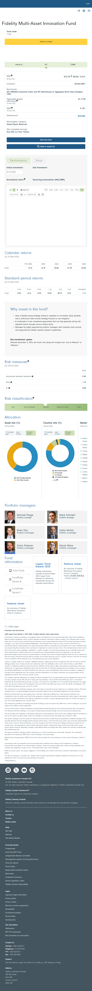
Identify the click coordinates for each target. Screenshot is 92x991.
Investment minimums (13, 877)
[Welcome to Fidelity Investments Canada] (15, 4)
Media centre (10, 822)
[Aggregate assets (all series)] (17, 100)
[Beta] (11, 382)
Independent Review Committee (17, 856)
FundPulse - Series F (18, 590)
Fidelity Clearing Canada (15, 799)
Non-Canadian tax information (17, 936)
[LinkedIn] (8, 770)
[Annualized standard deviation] (32, 376)
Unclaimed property (13, 913)
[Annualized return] (24, 179)
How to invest (46, 42)
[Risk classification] (33, 397)
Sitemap (8, 835)
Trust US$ (10, 132)
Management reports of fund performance (21, 859)
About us (8, 811)
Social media (10, 916)
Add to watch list (47, 147)
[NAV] (12, 75)
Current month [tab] (29, 433)
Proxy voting (10, 866)
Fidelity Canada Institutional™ (17, 790)
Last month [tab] (18, 433)
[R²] (9, 388)
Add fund (26, 190)
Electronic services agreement (16, 906)
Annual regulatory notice (14, 881)
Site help (8, 831)
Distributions (9, 928)
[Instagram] (32, 770)
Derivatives (9, 874)
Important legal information (16, 895)
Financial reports (11, 863)
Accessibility (9, 909)
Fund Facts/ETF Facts (13, 852)
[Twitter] (16, 770)
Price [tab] (39, 160)
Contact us (9, 815)
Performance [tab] (18, 160)
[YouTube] (24, 770)
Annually (81, 116)
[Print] (84, 11)
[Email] (89, 11)
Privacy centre (10, 902)
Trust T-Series (23, 132)
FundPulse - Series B (18, 580)
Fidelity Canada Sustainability (16, 884)
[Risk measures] (28, 361)
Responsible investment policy (16, 870)
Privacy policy (10, 898)
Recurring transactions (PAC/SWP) (49, 180)
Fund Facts (18, 570)
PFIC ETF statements (13, 932)
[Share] (79, 11)
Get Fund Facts (46, 140)
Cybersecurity (10, 920)
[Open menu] (46, 64)
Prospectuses (10, 849)
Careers (8, 818)
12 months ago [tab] (10, 433)
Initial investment (15, 168)
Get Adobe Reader (12, 838)
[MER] (12, 108)
